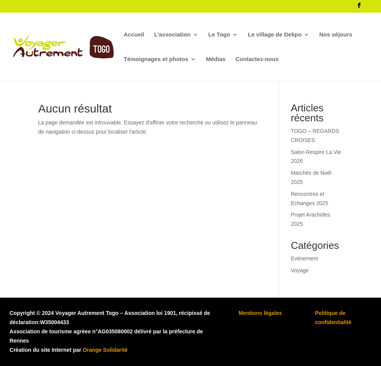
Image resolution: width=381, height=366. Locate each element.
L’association (172, 35)
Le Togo (219, 35)
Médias (215, 59)
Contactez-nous (257, 59)
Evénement (304, 258)
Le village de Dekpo (274, 35)
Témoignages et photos (156, 59)
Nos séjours (335, 35)
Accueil (134, 35)
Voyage (300, 270)
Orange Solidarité (105, 350)
